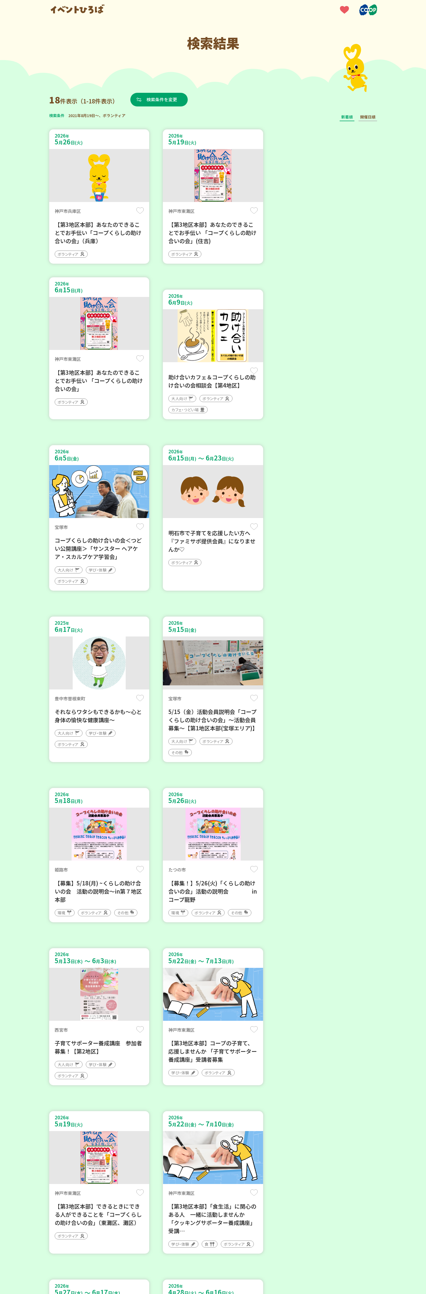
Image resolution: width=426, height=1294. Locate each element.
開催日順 (367, 117)
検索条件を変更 (161, 99)
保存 (140, 210)
